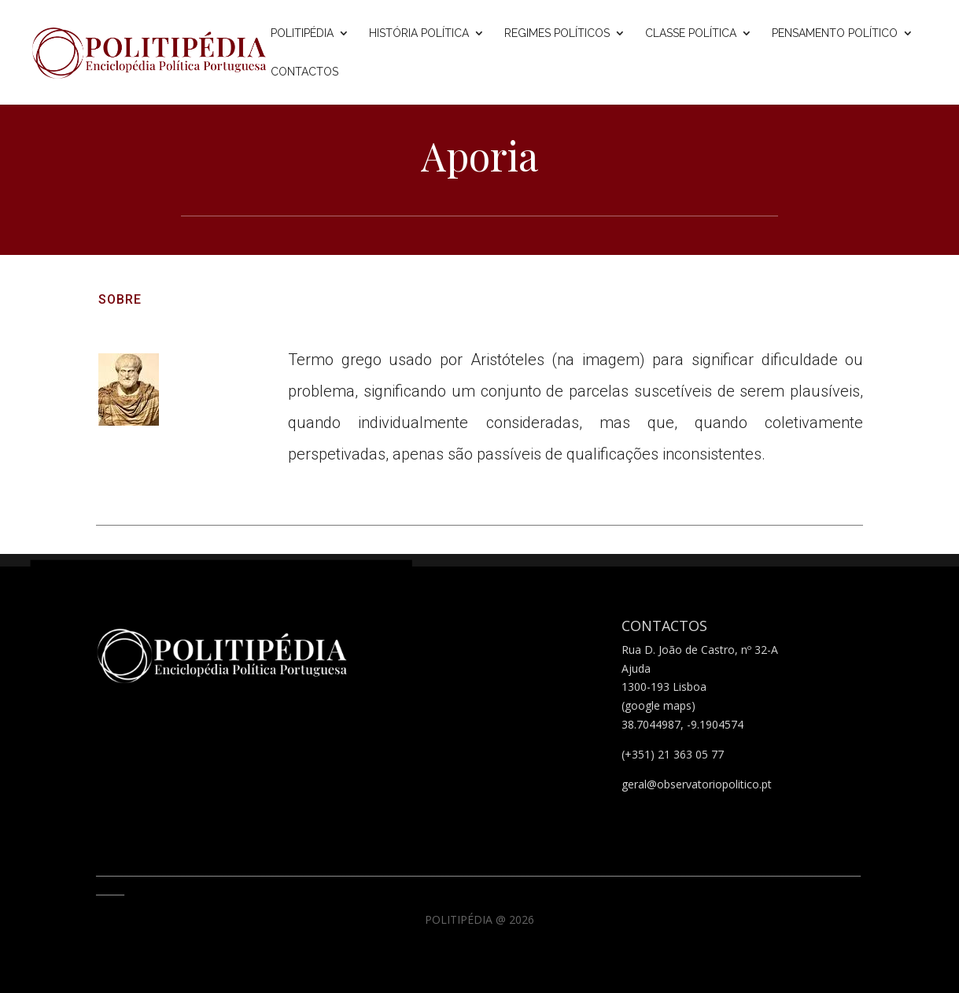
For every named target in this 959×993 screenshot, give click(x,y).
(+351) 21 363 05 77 (673, 754)
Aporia (480, 155)
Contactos (304, 72)
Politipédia (302, 33)
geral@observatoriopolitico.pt (697, 784)
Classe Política (690, 33)
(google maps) (658, 705)
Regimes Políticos (557, 33)
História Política (419, 33)
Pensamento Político (835, 33)
